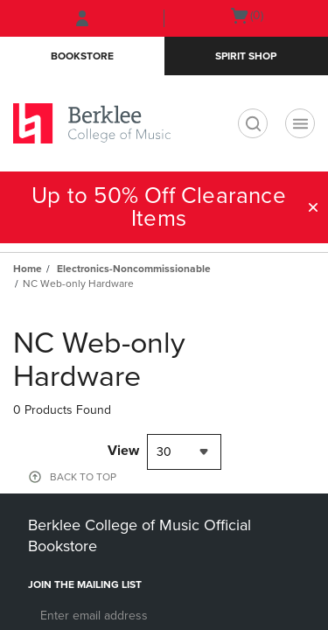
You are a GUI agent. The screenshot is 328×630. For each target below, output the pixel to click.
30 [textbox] (164, 451)
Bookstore (82, 56)
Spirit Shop (245, 56)
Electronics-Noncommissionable (134, 268)
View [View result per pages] (123, 450)
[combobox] (184, 452)
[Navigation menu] (300, 123)
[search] (253, 123)
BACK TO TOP (83, 477)
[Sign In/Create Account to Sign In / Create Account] (82, 18)
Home (27, 268)
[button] (313, 207)
